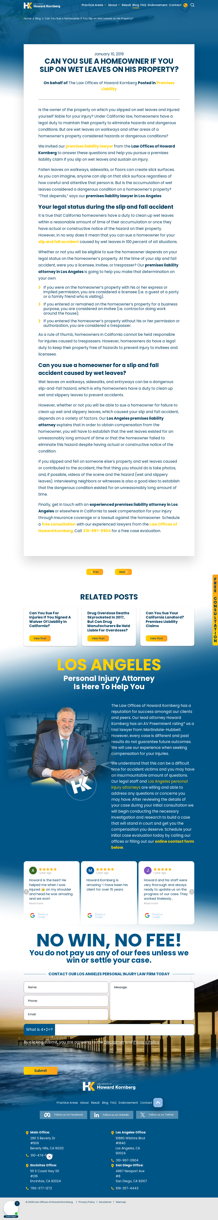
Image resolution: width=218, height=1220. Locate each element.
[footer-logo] (109, 1086)
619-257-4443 (127, 1188)
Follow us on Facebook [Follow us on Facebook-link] (63, 1115)
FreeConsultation (215, 610)
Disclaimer (114, 1042)
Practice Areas (92, 5)
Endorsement (157, 5)
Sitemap (121, 1202)
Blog (135, 5)
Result (126, 5)
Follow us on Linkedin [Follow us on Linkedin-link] (111, 1115)
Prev (95, 572)
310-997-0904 (127, 1160)
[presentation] (51, 1056)
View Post (40, 638)
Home (27, 18)
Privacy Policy (146, 1042)
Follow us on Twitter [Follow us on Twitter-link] (157, 1115)
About (112, 5)
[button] (191, 891)
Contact (175, 5)
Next (123, 572)
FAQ (143, 5)
